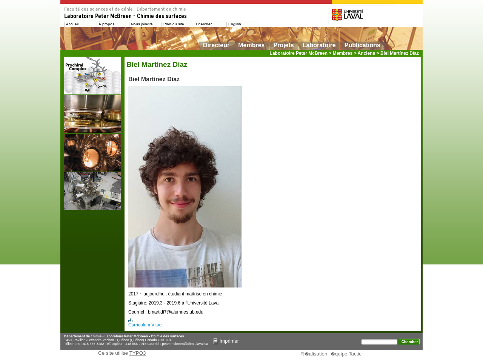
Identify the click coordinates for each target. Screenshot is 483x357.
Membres (251, 45)
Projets (284, 45)
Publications (362, 45)
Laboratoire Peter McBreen (299, 53)
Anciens (366, 53)
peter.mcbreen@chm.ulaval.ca (185, 344)
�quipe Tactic (345, 354)
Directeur (216, 45)
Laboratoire (319, 45)
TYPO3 (137, 353)
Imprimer (226, 341)
